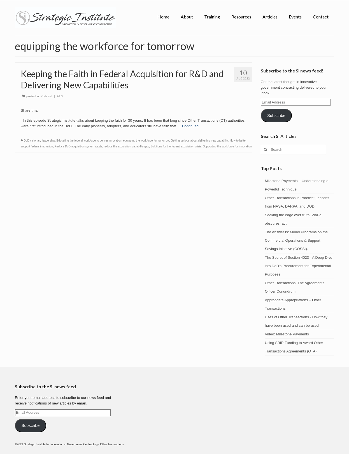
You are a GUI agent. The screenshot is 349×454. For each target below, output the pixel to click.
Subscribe (276, 115)
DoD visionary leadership (39, 140)
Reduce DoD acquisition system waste (79, 146)
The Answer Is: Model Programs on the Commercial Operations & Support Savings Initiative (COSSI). (296, 240)
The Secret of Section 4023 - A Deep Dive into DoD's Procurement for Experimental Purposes (298, 265)
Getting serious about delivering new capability (200, 140)
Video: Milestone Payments (287, 334)
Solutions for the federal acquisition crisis (176, 146)
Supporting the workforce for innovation (227, 146)
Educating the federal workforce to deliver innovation (89, 140)
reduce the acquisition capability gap (126, 146)
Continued (190, 126)
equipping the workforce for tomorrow (146, 140)
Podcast (46, 96)
